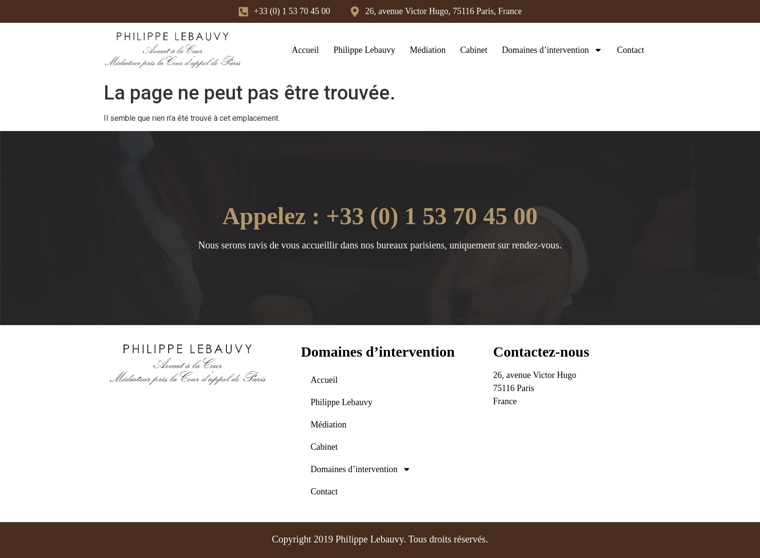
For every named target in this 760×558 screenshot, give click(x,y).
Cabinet (474, 50)
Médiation (428, 50)
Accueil (305, 50)
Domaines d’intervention (552, 50)
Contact (630, 50)
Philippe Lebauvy (364, 50)
